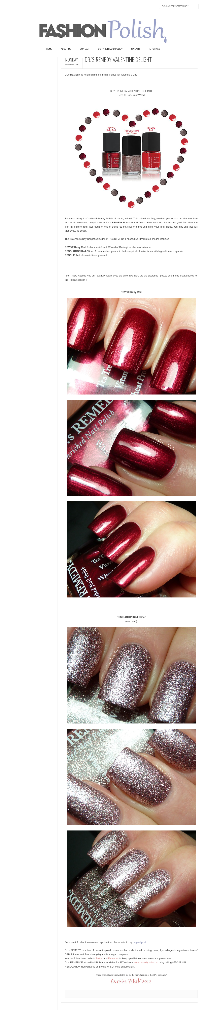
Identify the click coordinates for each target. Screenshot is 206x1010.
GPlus (53, 6)
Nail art (135, 49)
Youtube (44, 6)
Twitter (19, 6)
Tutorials (154, 49)
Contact (85, 49)
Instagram (36, 6)
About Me (66, 49)
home (49, 49)
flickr (27, 6)
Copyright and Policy (110, 49)
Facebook (10, 6)
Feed (78, 6)
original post (139, 942)
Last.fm (61, 6)
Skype (70, 6)
